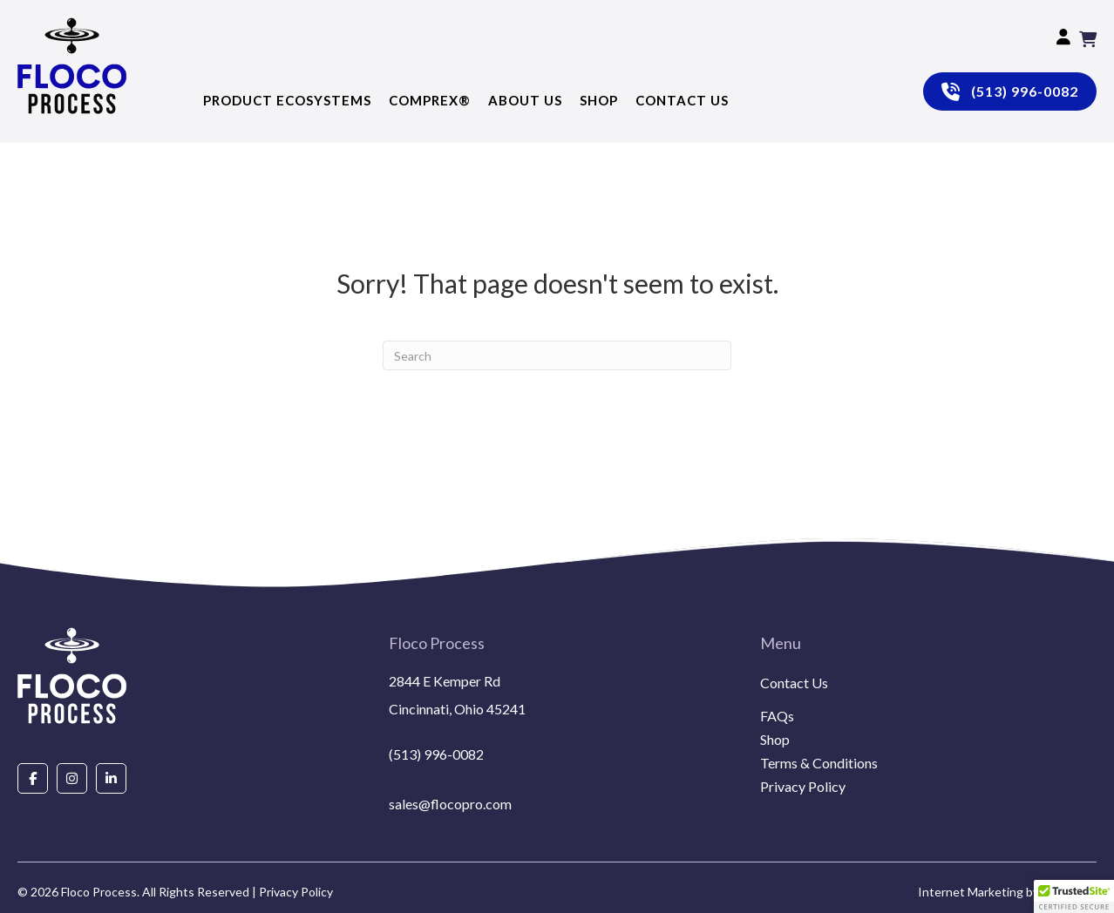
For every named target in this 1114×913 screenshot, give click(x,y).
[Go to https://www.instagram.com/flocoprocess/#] (72, 777)
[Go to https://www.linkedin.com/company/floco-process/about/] (111, 777)
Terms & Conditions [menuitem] (819, 763)
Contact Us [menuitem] (794, 683)
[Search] (557, 355)
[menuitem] (928, 704)
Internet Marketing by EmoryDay (1007, 891)
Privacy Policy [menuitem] (803, 787)
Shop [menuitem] (775, 740)
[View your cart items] (1088, 39)
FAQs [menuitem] (777, 716)
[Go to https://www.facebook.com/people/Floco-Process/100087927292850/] (32, 777)
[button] (1074, 896)
